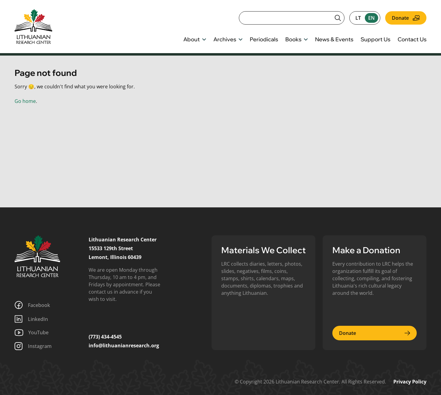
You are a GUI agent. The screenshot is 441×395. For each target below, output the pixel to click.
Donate (406, 18)
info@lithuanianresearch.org (124, 345)
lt (358, 18)
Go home (25, 101)
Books (296, 40)
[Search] (291, 18)
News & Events (334, 40)
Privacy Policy (409, 381)
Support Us (375, 40)
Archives (228, 40)
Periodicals (264, 40)
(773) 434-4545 (105, 336)
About (194, 40)
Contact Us (412, 40)
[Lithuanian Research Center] (37, 256)
